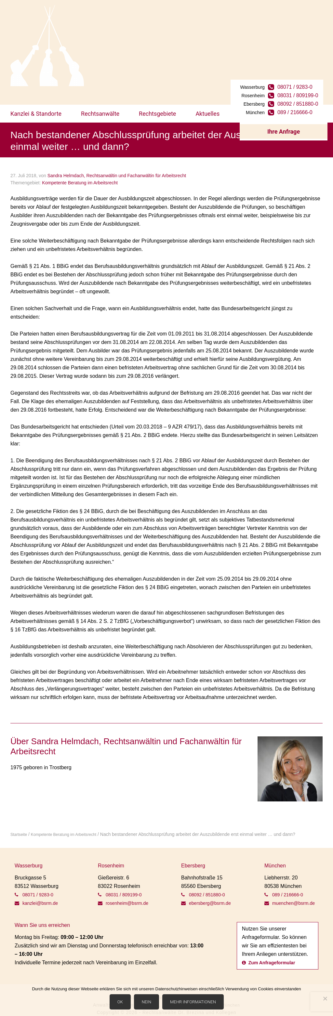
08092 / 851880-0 (305, 73)
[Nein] (325, 999)
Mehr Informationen (195, 1003)
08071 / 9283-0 (302, 56)
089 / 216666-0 (302, 82)
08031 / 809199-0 (305, 65)
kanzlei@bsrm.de (39, 884)
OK (121, 1003)
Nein (148, 1003)
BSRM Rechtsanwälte (47, 45)
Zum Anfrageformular (271, 952)
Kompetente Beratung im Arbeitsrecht (80, 164)
